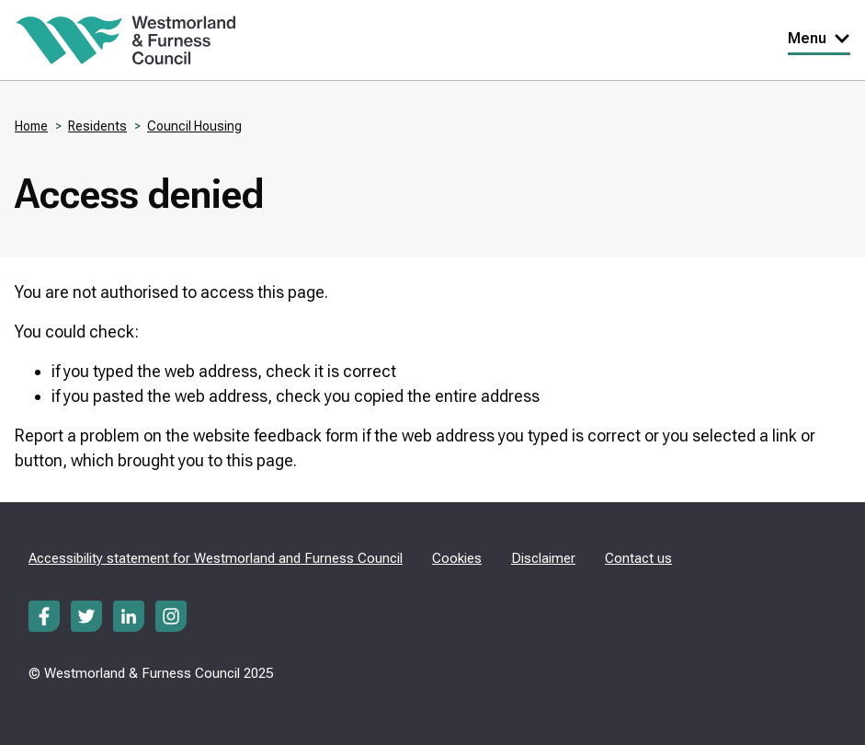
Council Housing (194, 126)
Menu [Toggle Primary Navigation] (819, 38)
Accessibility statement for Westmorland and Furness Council (215, 558)
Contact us (638, 558)
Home (31, 126)
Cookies (457, 558)
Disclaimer (543, 558)
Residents (97, 126)
